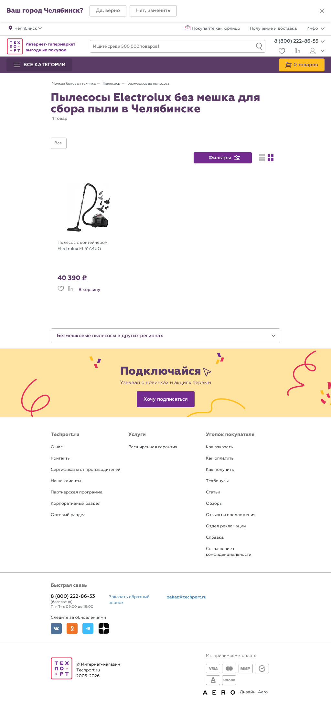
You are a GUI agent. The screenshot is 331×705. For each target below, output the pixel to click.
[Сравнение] (297, 51)
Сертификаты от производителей (86, 469)
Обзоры (214, 503)
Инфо (315, 28)
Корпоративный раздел (76, 503)
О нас (57, 447)
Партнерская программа (76, 492)
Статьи (213, 492)
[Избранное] (281, 52)
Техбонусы (217, 481)
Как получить (220, 469)
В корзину (89, 289)
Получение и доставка (273, 28)
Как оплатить (220, 458)
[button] (108, 10)
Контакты (60, 458)
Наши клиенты (66, 481)
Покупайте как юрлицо (216, 28)
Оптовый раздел (68, 515)
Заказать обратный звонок (129, 600)
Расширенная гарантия (152, 447)
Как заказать (219, 447)
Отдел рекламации (226, 526)
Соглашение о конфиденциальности (228, 551)
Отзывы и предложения (231, 515)
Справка (215, 537)
